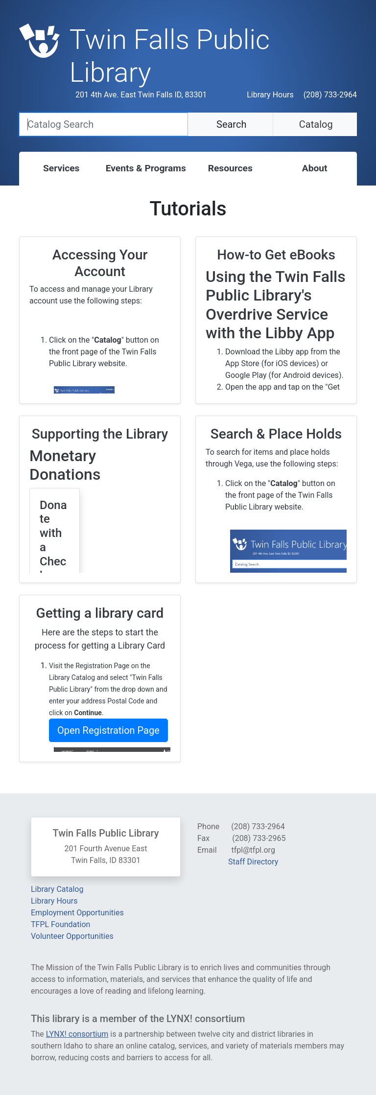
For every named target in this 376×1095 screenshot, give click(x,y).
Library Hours (270, 94)
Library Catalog (57, 889)
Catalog (315, 124)
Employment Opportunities (77, 912)
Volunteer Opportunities (72, 936)
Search (230, 124)
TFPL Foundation (60, 924)
